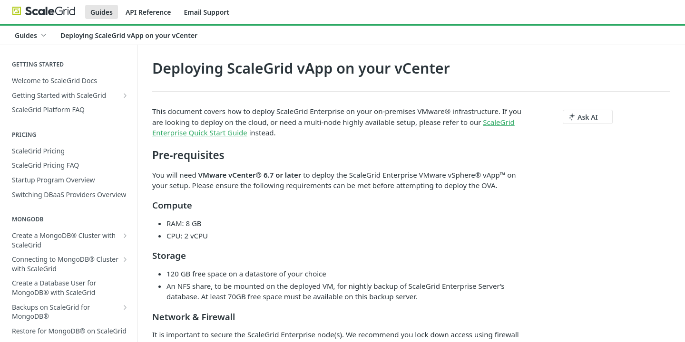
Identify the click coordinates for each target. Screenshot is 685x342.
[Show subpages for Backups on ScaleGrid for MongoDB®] (125, 307)
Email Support (206, 12)
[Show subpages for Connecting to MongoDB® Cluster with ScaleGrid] (125, 259)
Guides (101, 12)
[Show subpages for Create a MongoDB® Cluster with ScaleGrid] (125, 235)
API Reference (148, 12)
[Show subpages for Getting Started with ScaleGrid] (125, 95)
